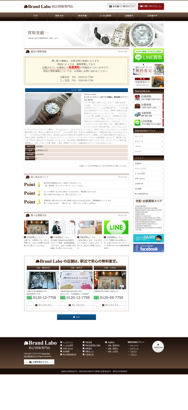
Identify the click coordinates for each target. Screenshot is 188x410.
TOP (35, 16)
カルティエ (139, 141)
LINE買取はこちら (115, 257)
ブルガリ (138, 151)
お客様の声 (152, 16)
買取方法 (58, 16)
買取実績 (82, 16)
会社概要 (138, 189)
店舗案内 (128, 16)
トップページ (68, 362)
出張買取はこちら (61, 257)
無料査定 (88, 368)
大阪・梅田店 (113, 368)
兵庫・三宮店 (113, 371)
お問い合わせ (140, 179)
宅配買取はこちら (88, 257)
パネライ (138, 146)
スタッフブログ (141, 169)
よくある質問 (105, 16)
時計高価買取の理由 (92, 365)
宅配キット (89, 371)
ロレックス (139, 136)
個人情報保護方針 (141, 194)
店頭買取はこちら (34, 257)
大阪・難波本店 (113, 365)
